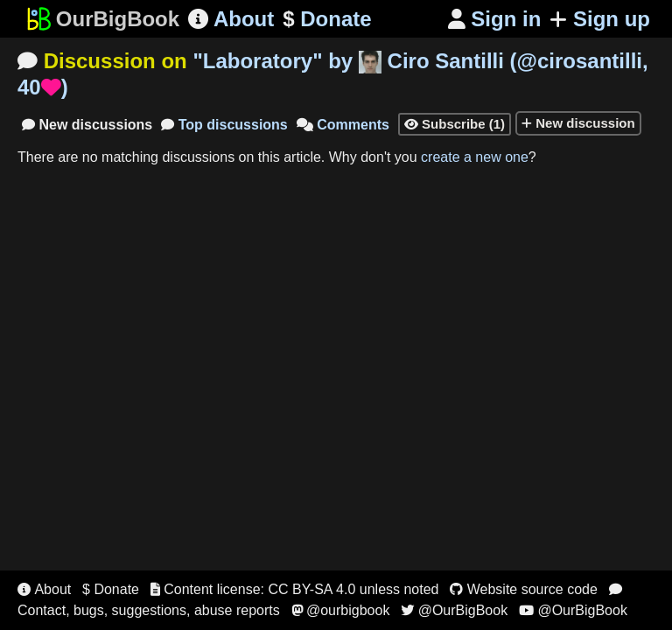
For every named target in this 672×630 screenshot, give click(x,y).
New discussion (578, 123)
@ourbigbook (340, 610)
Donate (327, 19)
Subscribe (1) (454, 123)
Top (224, 124)
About (231, 19)
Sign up (600, 19)
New (87, 124)
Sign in (495, 19)
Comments (343, 124)
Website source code (524, 589)
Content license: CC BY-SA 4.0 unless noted (294, 589)
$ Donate (110, 589)
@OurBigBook (454, 610)
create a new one (474, 157)
